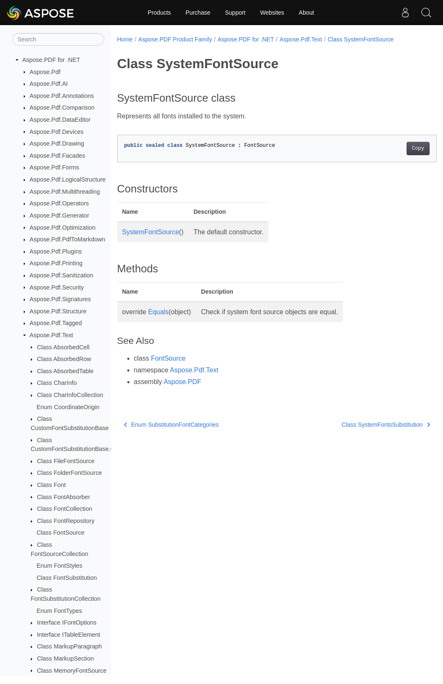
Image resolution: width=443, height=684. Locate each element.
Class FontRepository (66, 520)
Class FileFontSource (66, 461)
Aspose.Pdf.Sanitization (61, 275)
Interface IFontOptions (66, 622)
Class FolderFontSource (69, 472)
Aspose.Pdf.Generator (59, 215)
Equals (158, 311)
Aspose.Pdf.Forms (54, 167)
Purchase (197, 12)
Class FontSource (60, 532)
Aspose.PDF (182, 381)
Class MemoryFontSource (71, 670)
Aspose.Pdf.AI (49, 83)
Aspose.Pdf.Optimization (63, 227)
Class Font (51, 485)
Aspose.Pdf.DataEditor (60, 119)
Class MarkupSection (65, 658)
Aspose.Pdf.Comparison (62, 107)
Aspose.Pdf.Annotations (62, 95)
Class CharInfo (57, 382)
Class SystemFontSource (360, 39)
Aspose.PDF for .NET (51, 59)
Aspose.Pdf (45, 72)
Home (125, 39)
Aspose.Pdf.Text (51, 335)
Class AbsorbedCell (63, 347)
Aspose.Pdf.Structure (58, 311)
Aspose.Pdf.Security (57, 287)
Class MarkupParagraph (69, 646)
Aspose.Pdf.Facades (57, 155)
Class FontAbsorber (63, 497)
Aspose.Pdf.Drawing (57, 143)
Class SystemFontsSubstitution (363, 424)
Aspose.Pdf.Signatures (60, 299)
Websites (272, 12)
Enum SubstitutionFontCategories (171, 424)
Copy (395, 148)
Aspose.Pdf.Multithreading (65, 191)
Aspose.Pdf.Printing (56, 263)
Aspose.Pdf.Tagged (56, 323)
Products (159, 12)
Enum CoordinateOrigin (67, 407)
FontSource (168, 358)
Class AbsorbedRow (64, 359)
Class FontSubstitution (66, 577)
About (306, 12)
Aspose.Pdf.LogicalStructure (68, 179)
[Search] (58, 39)
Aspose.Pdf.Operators (59, 203)
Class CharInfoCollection (70, 395)
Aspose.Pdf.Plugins (56, 251)
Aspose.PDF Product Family (175, 39)
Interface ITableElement (68, 634)
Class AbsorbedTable (65, 371)
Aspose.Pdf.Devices (57, 131)
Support (235, 12)
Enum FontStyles (59, 565)
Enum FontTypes (59, 610)
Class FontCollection (64, 508)
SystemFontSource (150, 232)
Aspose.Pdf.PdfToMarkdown (68, 239)
